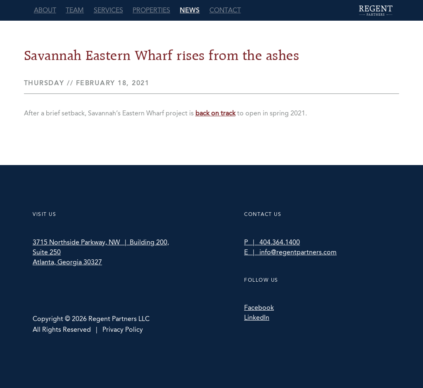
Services (108, 10)
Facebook (259, 307)
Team (75, 10)
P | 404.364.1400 (272, 242)
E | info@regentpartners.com (290, 252)
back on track (215, 113)
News (190, 10)
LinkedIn (256, 317)
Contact (225, 10)
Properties (151, 10)
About (45, 10)
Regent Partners (375, 10)
